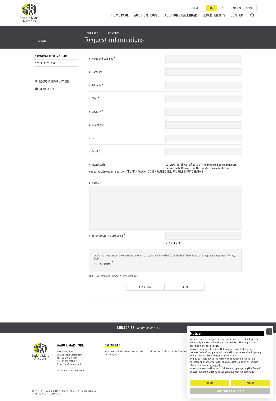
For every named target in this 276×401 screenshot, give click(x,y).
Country (96, 111)
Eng (211, 8)
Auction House (146, 15)
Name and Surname (102, 58)
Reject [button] (209, 382)
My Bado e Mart (243, 8)
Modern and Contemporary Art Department (169, 351)
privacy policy (216, 365)
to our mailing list (138, 328)
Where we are (46, 62)
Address (96, 85)
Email (95, 151)
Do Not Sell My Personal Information (217, 355)
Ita (221, 8)
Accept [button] (250, 382)
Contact (238, 15)
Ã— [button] (269, 331)
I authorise (103, 263)
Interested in (97, 164)
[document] (230, 352)
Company (95, 72)
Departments (214, 15)
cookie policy (212, 345)
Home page (120, 15)
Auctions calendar (180, 15)
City (94, 98)
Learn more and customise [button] (230, 390)
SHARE (195, 8)
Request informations (52, 55)
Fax (92, 138)
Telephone (98, 125)
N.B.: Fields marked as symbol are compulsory (113, 275)
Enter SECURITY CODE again (107, 235)
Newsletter (47, 88)
